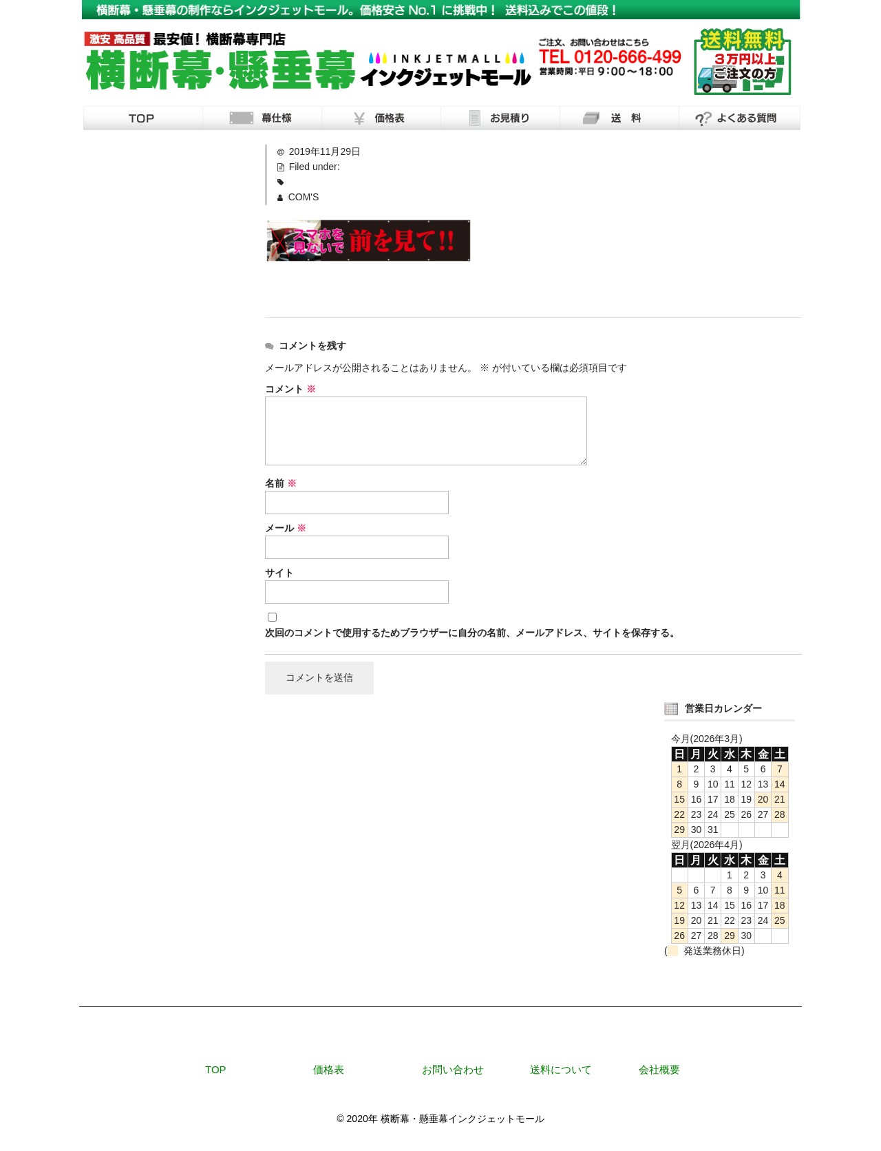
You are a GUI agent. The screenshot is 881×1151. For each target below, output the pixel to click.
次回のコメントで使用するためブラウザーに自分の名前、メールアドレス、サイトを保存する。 (472, 632)
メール (285, 528)
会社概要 (659, 1069)
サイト (279, 572)
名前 (281, 483)
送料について (561, 1069)
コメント (290, 388)
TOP (215, 1069)
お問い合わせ (453, 1069)
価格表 (328, 1069)
